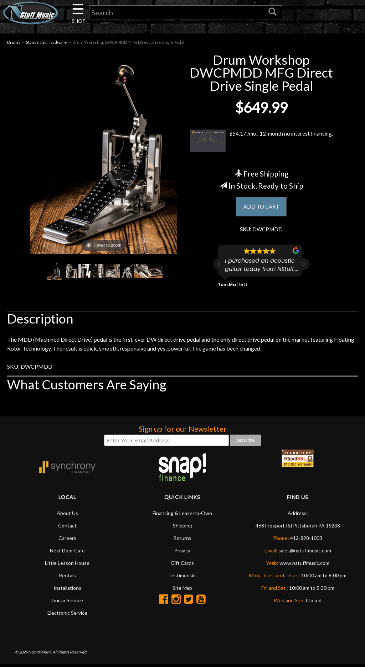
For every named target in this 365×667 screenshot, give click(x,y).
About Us (67, 516)
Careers (67, 541)
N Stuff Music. (40, 654)
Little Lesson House (67, 566)
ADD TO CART (261, 208)
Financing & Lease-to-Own (182, 516)
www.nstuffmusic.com (304, 566)
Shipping (182, 528)
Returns (182, 541)
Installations (67, 591)
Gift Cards (182, 566)
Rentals (67, 578)
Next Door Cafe (67, 553)
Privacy (182, 553)
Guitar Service (67, 603)
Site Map (182, 591)
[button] (303, 267)
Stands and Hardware (46, 43)
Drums (13, 43)
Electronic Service (67, 616)
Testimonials (182, 578)
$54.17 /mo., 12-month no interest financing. (261, 142)
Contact (67, 528)
